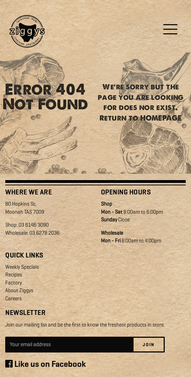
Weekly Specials (22, 267)
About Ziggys (19, 290)
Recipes (13, 275)
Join (149, 345)
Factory (13, 283)
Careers (13, 298)
